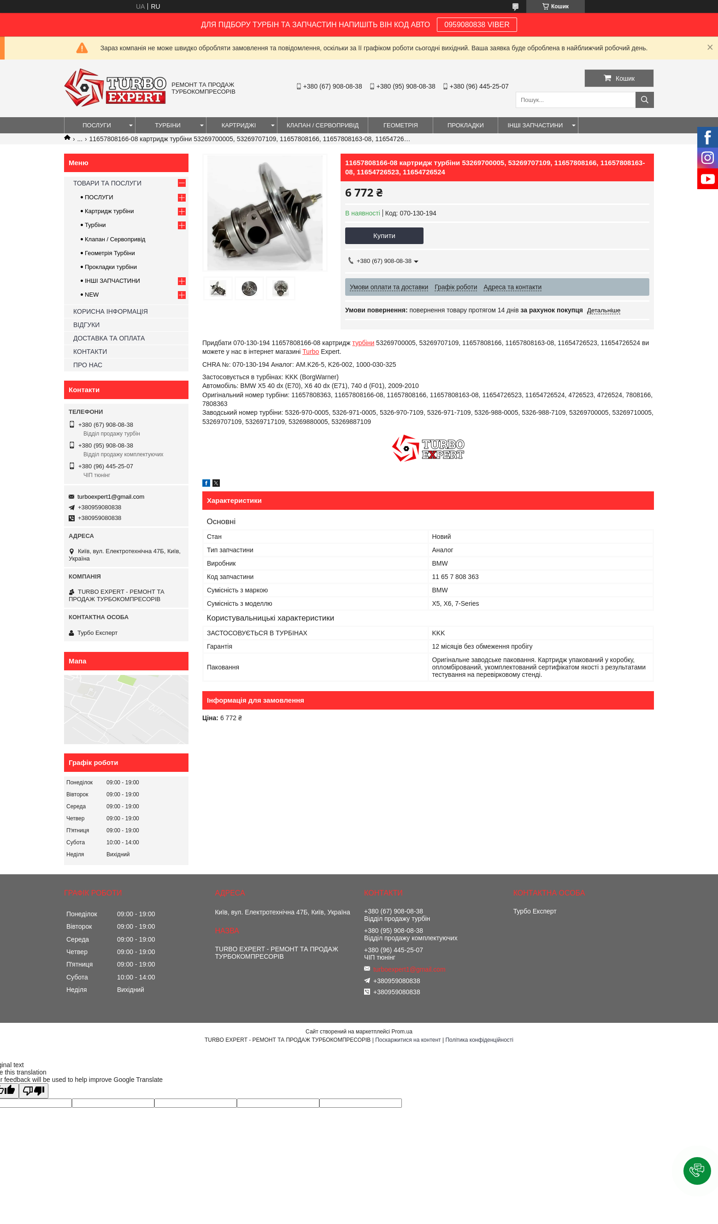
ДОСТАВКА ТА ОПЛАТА (109, 338)
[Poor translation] (33, 1091)
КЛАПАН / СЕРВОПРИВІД (323, 125)
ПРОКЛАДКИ (465, 125)
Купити (384, 235)
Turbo (310, 351)
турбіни (363, 342)
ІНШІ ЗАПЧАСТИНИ (535, 125)
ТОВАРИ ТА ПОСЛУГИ (107, 183)
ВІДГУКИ (86, 324)
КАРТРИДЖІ (239, 125)
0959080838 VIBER (476, 25)
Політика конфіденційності (479, 1040)
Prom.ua (402, 1031)
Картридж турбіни (109, 211)
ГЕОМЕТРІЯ (400, 125)
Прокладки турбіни (111, 266)
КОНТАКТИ (90, 351)
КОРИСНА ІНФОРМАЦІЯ (110, 311)
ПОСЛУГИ (96, 125)
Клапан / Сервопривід (115, 239)
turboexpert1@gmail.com (110, 496)
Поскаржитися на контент (408, 1040)
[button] (697, 1171)
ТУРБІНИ (168, 125)
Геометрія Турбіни (110, 253)
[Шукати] (645, 100)
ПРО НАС (87, 365)
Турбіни (95, 224)
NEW (92, 294)
